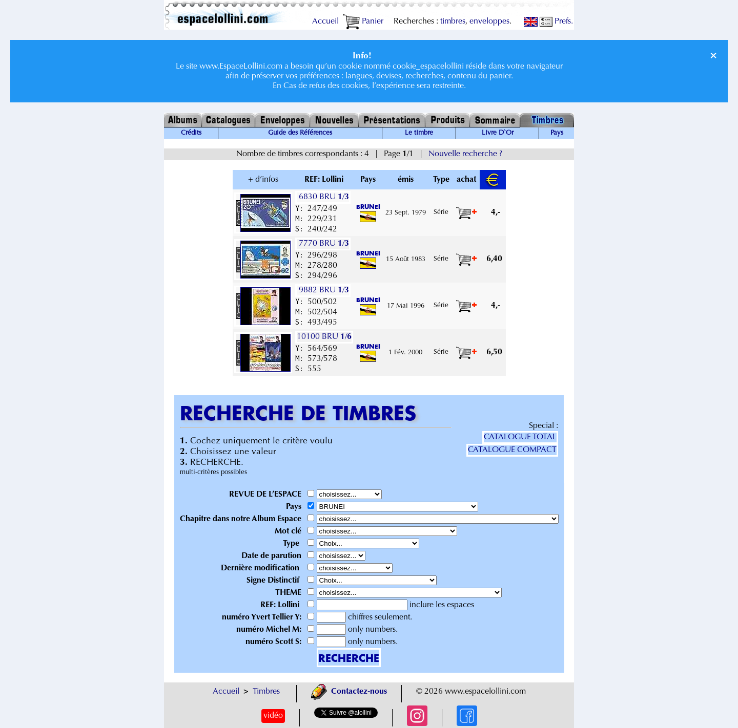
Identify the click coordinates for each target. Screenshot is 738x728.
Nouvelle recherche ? (465, 154)
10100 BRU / (324, 337)
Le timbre (419, 133)
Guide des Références (300, 133)
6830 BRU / (323, 197)
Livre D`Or (498, 133)
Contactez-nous (349, 692)
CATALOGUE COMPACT (512, 450)
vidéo (273, 716)
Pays (556, 133)
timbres (452, 21)
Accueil (325, 21)
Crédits (191, 133)
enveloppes (489, 21)
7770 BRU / (323, 244)
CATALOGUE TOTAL (520, 437)
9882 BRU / (323, 290)
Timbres (266, 692)
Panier (363, 21)
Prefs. (556, 21)
